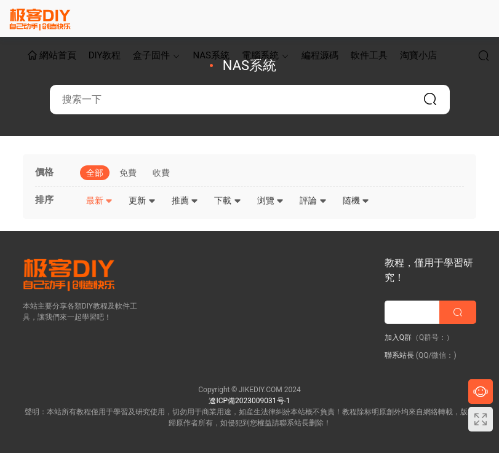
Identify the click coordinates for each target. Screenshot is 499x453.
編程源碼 (319, 55)
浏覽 (270, 200)
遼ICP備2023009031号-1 (249, 400)
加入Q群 (398, 337)
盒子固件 (151, 55)
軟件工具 (369, 55)
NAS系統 (211, 55)
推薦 (185, 200)
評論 (313, 200)
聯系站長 (399, 355)
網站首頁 (52, 56)
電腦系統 (260, 55)
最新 (99, 200)
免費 (128, 173)
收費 (161, 173)
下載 (227, 200)
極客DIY (40, 18)
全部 (94, 173)
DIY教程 (105, 55)
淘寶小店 (418, 55)
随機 (356, 200)
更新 (142, 200)
